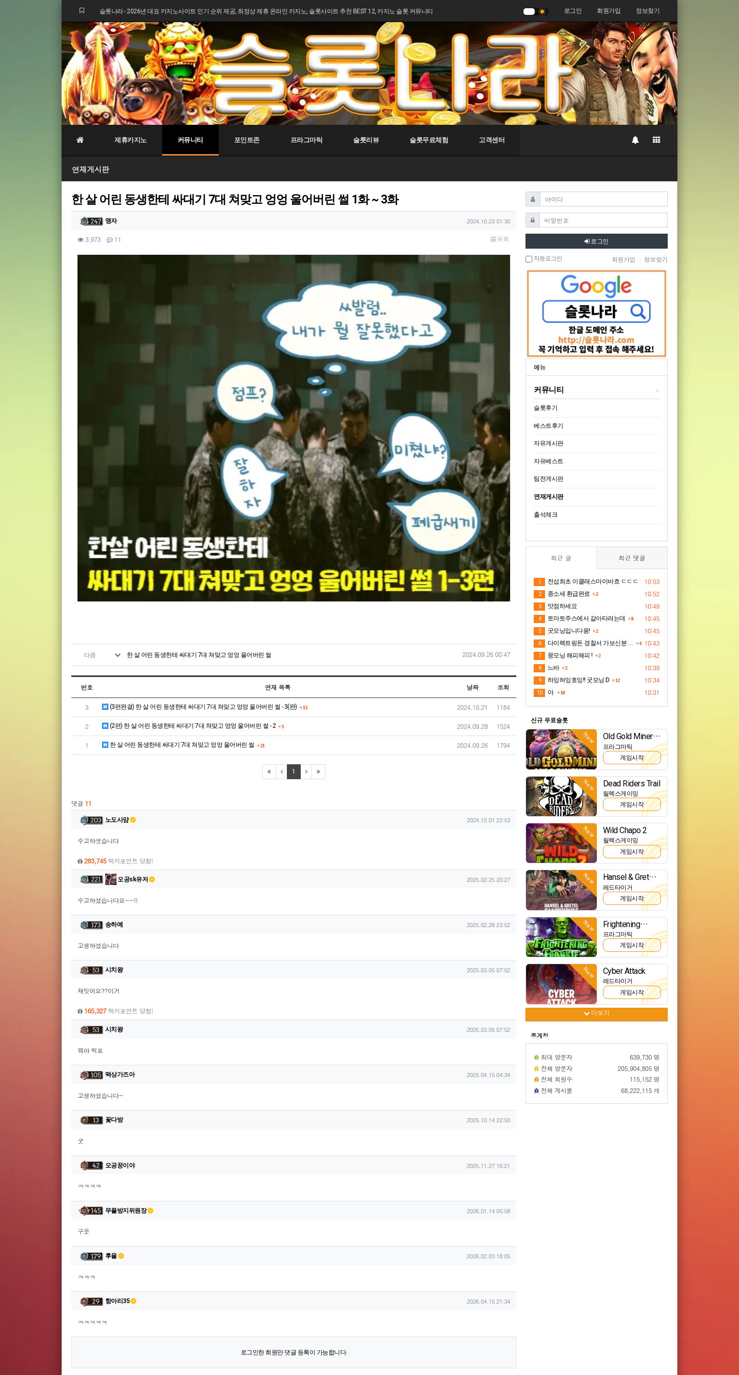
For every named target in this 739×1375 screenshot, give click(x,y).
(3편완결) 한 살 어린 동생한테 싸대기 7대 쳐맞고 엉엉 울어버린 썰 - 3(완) (199, 565)
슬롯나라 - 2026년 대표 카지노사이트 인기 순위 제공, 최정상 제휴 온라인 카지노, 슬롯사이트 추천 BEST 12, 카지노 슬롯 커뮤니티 (266, 11)
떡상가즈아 (120, 933)
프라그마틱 (306, 140)
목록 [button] (500, 239)
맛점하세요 (555, 606)
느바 (546, 668)
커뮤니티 (190, 140)
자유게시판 (548, 443)
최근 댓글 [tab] (631, 557)
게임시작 (632, 757)
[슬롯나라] (369, 73)
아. (544, 693)
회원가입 (608, 11)
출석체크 (545, 514)
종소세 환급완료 (562, 594)
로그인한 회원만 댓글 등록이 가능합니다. (294, 1211)
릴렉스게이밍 (620, 793)
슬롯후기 (545, 407)
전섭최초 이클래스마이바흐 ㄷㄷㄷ (586, 582)
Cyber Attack (624, 971)
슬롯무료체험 (429, 140)
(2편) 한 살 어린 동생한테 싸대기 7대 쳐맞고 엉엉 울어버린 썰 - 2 (189, 584)
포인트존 (247, 140)
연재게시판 (90, 169)
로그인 (573, 11)
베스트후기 (548, 425)
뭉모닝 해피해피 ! (563, 656)
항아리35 (121, 1160)
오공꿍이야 (120, 1024)
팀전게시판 (548, 478)
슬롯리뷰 (366, 140)
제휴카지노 (130, 140)
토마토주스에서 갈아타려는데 (580, 619)
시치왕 (114, 829)
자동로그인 (544, 258)
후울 (114, 1115)
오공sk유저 (130, 738)
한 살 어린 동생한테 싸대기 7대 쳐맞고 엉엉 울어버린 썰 (199, 514)
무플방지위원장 (129, 1069)
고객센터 (491, 140)
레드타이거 (618, 887)
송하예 (114, 783)
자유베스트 (548, 461)
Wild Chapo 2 (625, 830)
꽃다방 (114, 979)
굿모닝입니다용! (562, 631)
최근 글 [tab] (561, 557)
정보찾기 (647, 11)
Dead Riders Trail (631, 783)
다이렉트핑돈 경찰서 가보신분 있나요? (583, 643)
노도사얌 (120, 679)
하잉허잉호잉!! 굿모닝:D (572, 680)
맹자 (111, 220)
